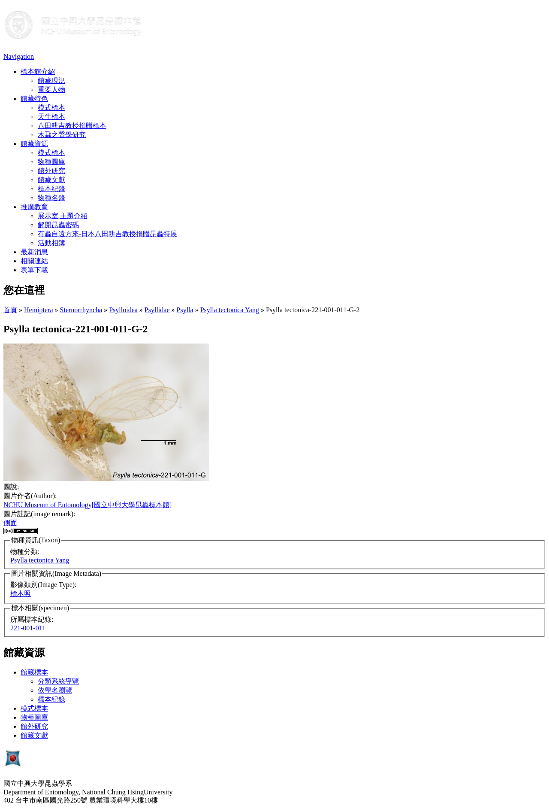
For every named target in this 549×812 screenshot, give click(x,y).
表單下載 (34, 270)
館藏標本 (34, 672)
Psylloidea (123, 309)
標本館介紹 (38, 71)
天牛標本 (51, 116)
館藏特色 (34, 98)
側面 (10, 522)
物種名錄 (51, 197)
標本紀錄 (51, 188)
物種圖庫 (51, 161)
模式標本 (51, 107)
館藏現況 (51, 80)
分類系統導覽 (58, 681)
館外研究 (51, 170)
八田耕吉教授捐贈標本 (72, 125)
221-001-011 (27, 628)
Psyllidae (157, 309)
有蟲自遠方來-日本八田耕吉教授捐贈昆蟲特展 (107, 233)
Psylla (185, 309)
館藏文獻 (51, 179)
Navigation (18, 56)
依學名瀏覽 (55, 690)
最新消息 (34, 251)
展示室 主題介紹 (62, 215)
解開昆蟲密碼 (58, 224)
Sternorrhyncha (81, 309)
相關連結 (34, 261)
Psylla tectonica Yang (229, 309)
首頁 (10, 309)
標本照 (20, 593)
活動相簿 (51, 242)
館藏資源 (34, 143)
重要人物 (51, 89)
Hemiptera (38, 309)
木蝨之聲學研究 (62, 134)
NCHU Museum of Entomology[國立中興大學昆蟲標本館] (87, 504)
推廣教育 (34, 206)
